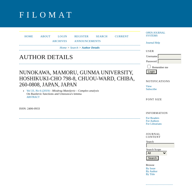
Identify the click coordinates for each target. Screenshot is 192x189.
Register (81, 36)
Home (28, 36)
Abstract (33, 97)
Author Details (91, 47)
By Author (152, 171)
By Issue (150, 168)
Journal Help (153, 42)
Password (151, 61)
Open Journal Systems (155, 34)
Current (122, 36)
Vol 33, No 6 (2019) (38, 90)
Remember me (160, 67)
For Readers (152, 118)
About (45, 36)
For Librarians (154, 123)
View (149, 86)
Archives (59, 41)
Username (151, 56)
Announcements (87, 41)
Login (62, 36)
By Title (150, 174)
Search (102, 36)
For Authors (152, 120)
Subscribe (151, 89)
